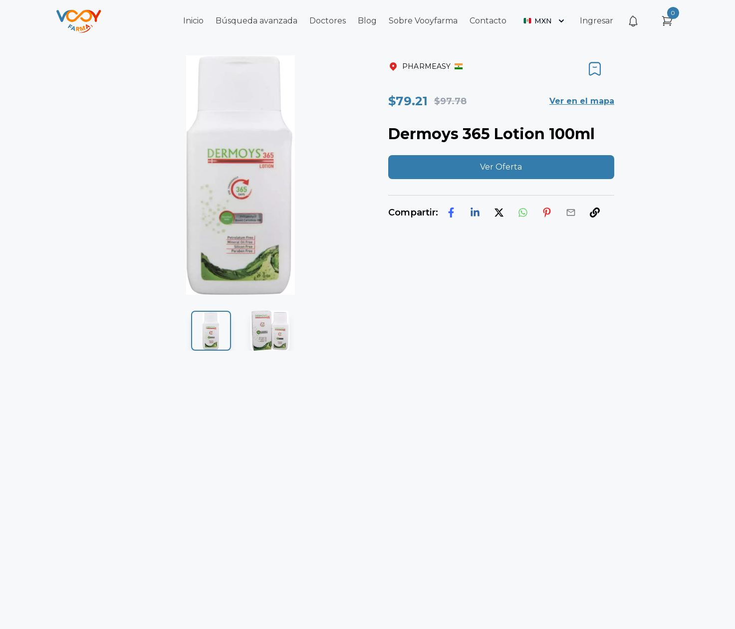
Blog (367, 20)
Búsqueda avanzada (256, 20)
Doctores (327, 20)
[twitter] (499, 212)
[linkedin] (475, 212)
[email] (571, 212)
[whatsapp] (523, 212)
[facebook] (451, 212)
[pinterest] (547, 212)
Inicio (193, 20)
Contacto (488, 20)
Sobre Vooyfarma (423, 20)
